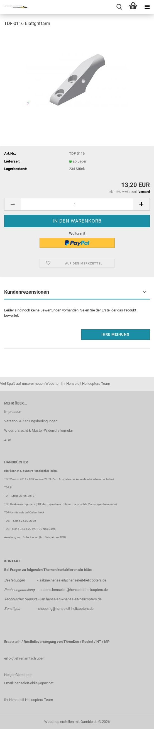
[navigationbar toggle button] (147, 7)
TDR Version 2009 (40, 479)
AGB (7, 440)
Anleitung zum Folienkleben (21, 537)
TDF (6, 495)
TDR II (8, 487)
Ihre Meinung (115, 334)
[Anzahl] (77, 204)
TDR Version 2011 (15, 479)
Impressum (13, 412)
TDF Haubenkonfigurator (19, 504)
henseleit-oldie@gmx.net (33, 683)
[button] (12, 204)
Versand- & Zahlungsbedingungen (30, 421)
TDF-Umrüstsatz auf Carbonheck (24, 512)
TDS (7, 528)
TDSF (7, 520)
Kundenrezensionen (26, 292)
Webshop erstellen (59, 722)
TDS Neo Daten (46, 528)
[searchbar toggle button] (119, 7)
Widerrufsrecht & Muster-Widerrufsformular (38, 430)
